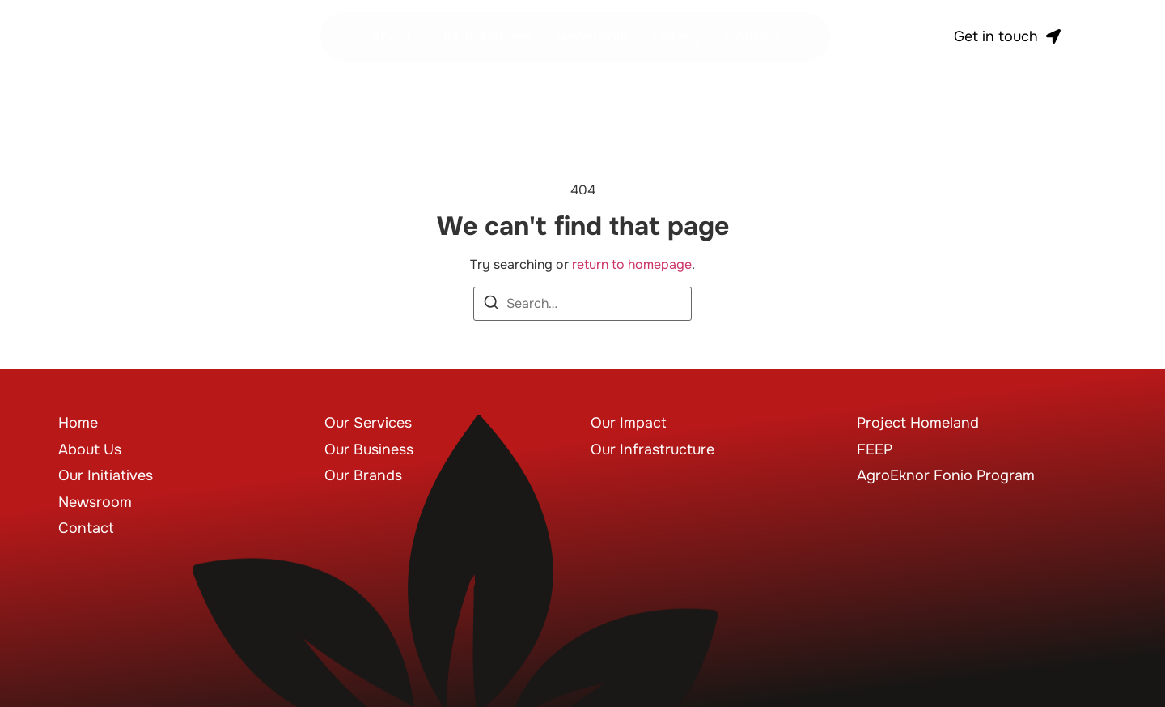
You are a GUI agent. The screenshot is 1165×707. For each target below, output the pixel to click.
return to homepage (632, 264)
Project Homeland (918, 423)
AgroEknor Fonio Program (946, 475)
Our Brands (363, 475)
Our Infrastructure (652, 449)
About (391, 36)
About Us (89, 449)
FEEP (874, 449)
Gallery (677, 36)
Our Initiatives (483, 36)
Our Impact (629, 423)
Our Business (368, 449)
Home (78, 423)
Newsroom (592, 36)
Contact (753, 36)
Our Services (368, 423)
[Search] (491, 304)
